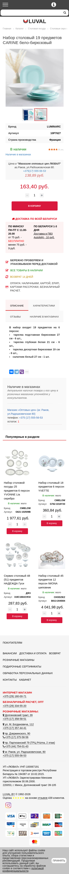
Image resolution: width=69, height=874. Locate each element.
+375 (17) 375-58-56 (15, 737)
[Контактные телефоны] (53, 4)
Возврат (55, 653)
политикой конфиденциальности (23, 869)
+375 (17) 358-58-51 (14, 718)
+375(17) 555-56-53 (34, 170)
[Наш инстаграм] (8, 805)
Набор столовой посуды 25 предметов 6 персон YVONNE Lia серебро (17, 490)
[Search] (31, 13)
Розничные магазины (18, 659)
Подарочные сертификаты (22, 666)
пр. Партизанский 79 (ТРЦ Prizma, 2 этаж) (29, 742)
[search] (64, 13)
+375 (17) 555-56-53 (30, 417)
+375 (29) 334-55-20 (14, 705)
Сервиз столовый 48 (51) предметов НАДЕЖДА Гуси (17, 579)
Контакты (10, 679)
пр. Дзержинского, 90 (16, 733)
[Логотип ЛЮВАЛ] (34, 21)
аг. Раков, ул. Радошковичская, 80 (24, 751)
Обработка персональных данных (28, 673)
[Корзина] (63, 5)
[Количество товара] (34, 195)
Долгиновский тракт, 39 (18, 715)
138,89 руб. (34, 175)
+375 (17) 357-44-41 (14, 728)
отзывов (42, 797)
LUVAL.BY (9, 794)
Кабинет (25, 679)
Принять (59, 860)
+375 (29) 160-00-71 (14, 696)
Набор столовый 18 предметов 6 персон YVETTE (51, 486)
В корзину (17, 531)
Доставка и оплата (33, 653)
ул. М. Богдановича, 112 (18, 724)
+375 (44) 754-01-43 (15, 746)
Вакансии (10, 653)
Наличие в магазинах (18, 151)
